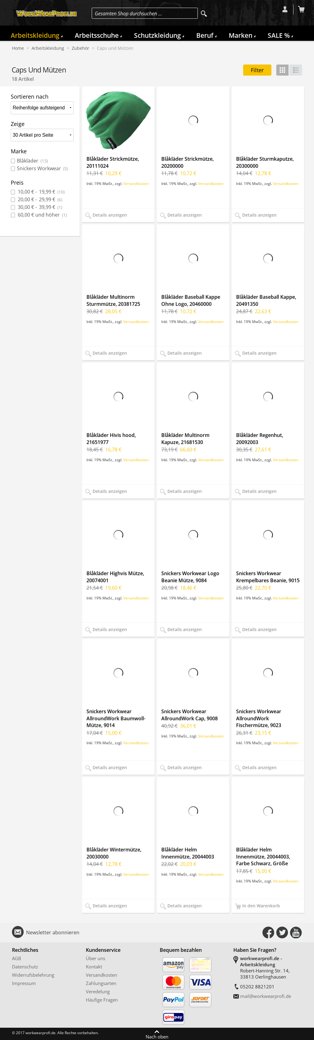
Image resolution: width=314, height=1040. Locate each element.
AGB (16, 958)
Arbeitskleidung (35, 35)
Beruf (204, 35)
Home (18, 48)
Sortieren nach (29, 96)
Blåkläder (32, 161)
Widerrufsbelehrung (33, 975)
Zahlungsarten (101, 983)
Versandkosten (136, 183)
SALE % (279, 35)
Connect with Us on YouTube (296, 932)
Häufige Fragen (102, 1000)
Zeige (18, 124)
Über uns (95, 958)
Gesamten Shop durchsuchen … (128, 13)
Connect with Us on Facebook (268, 932)
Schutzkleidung (157, 35)
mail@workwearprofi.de (265, 996)
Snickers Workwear (42, 168)
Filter (257, 70)
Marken (240, 35)
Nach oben (157, 1036)
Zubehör (80, 48)
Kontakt (94, 966)
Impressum (24, 983)
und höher (42, 215)
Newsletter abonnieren (52, 932)
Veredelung (98, 991)
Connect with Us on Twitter (282, 932)
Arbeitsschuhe (97, 35)
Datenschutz (25, 966)
